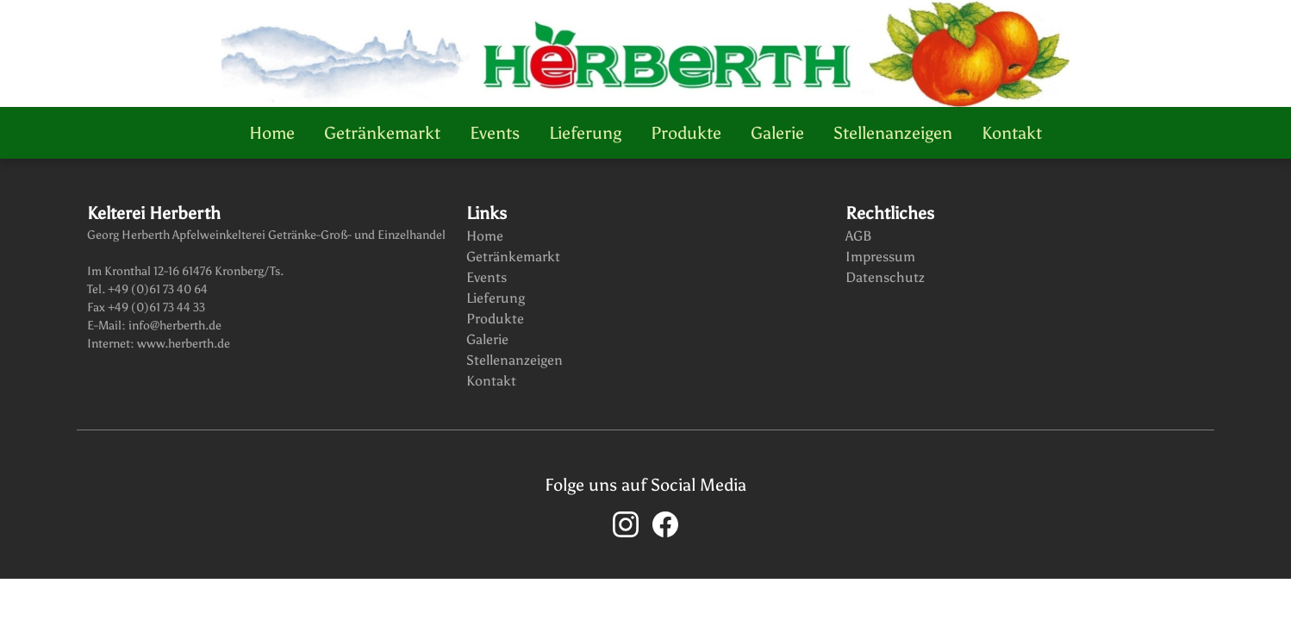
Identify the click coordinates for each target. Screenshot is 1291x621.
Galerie (777, 132)
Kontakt (1012, 132)
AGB (858, 236)
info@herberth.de (173, 325)
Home (272, 132)
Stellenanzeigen (892, 132)
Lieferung (585, 132)
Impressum (880, 256)
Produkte (686, 132)
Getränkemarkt (382, 132)
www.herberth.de (182, 343)
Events (495, 132)
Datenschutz (885, 277)
